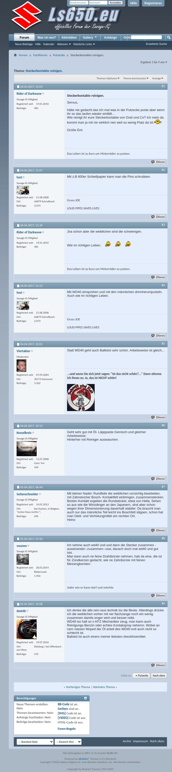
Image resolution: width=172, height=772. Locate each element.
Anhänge (110, 37)
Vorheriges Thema (78, 687)
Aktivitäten (69, 37)
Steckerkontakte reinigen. (44, 71)
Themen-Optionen (107, 78)
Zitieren (158, 162)
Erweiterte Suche (156, 43)
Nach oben (159, 675)
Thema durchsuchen (134, 78)
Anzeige (156, 78)
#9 (163, 603)
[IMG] (62, 713)
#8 (163, 538)
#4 (163, 285)
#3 (163, 225)
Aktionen (62, 44)
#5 (163, 343)
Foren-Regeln (67, 729)
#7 (163, 487)
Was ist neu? (46, 37)
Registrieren (153, 3)
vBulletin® (84, 758)
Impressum (140, 741)
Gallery (90, 37)
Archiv (127, 741)
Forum (24, 37)
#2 (163, 170)
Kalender (48, 44)
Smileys (63, 709)
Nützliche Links (82, 44)
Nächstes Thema (104, 687)
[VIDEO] (63, 718)
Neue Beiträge (24, 44)
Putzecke (59, 55)
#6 (163, 425)
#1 (163, 86)
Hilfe (133, 3)
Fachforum (40, 55)
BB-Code (63, 704)
